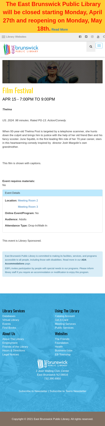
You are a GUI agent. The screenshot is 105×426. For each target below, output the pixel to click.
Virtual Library (10, 319)
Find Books (9, 327)
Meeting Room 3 (28, 206)
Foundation (62, 342)
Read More (60, 29)
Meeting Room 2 (28, 200)
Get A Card (61, 319)
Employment (9, 342)
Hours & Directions (13, 350)
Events (6, 323)
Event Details (12, 192)
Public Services (64, 327)
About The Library (13, 339)
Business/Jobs (64, 350)
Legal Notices (10, 354)
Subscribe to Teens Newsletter (68, 391)
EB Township (63, 354)
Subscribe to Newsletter (33, 391)
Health (59, 346)
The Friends (62, 339)
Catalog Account (65, 316)
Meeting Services (65, 323)
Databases (8, 316)
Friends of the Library (15, 346)
